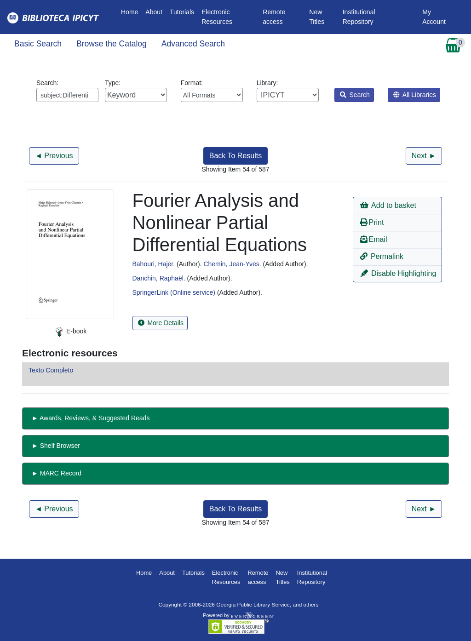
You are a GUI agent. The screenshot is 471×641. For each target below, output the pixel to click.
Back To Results (235, 156)
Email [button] (373, 239)
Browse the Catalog (111, 43)
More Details (161, 322)
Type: (136, 90)
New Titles (316, 16)
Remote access (274, 16)
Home (131, 11)
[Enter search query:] (67, 95)
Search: (67, 90)
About (153, 12)
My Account (434, 16)
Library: (288, 90)
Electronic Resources (216, 16)
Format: (212, 90)
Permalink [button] (382, 256)
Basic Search (38, 43)
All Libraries (414, 94)
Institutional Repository (359, 16)
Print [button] (372, 222)
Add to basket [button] (388, 205)
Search (355, 94)
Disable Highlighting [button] (398, 273)
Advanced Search (193, 43)
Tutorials (182, 12)
